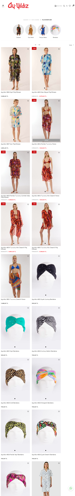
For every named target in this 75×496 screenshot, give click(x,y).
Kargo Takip (38, 437)
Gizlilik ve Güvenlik (40, 449)
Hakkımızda (4, 468)
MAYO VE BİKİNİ (35, 19)
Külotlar (3, 441)
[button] (10, 78)
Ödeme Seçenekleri (40, 451)
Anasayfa (26, 19)
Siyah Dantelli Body (23, 445)
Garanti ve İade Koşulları (41, 442)
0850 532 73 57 (39, 435)
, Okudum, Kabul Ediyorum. (15, 424)
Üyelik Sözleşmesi (40, 439)
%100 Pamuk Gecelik (24, 447)
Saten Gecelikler (5, 448)
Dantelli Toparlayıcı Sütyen (23, 435)
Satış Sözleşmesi (39, 444)
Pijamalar (3, 443)
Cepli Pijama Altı (22, 454)
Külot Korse (21, 450)
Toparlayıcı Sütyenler (7, 446)
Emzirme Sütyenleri (6, 453)
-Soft (29, 494)
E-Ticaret (33, 494)
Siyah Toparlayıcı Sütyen (24, 438)
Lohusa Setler (5, 451)
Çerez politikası (5, 463)
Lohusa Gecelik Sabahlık (24, 442)
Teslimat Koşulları (39, 447)
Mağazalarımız (5, 466)
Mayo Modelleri (5, 436)
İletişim (3, 470)
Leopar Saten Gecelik (24, 452)
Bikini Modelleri (5, 439)
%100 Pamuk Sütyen (24, 440)
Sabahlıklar (4, 456)
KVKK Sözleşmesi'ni (9, 424)
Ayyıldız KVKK (5, 461)
